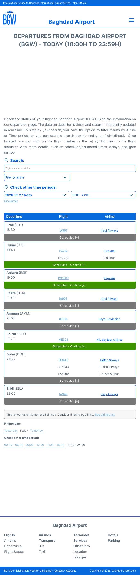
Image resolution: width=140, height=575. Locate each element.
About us (71, 570)
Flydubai (109, 250)
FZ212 (63, 250)
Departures (13, 546)
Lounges (80, 557)
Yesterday (11, 430)
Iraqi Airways (109, 230)
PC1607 (63, 278)
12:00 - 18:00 (55, 444)
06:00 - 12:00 (34, 444)
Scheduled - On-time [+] (69, 264)
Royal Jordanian (109, 319)
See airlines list (105, 414)
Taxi (42, 552)
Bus (41, 546)
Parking (114, 540)
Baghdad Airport (71, 22)
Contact (59, 570)
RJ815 (63, 319)
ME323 (63, 339)
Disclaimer (46, 570)
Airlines (45, 535)
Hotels (113, 535)
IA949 (63, 394)
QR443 (63, 360)
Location (80, 552)
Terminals (81, 535)
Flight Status (14, 552)
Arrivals (10, 540)
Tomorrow (36, 430)
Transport (47, 540)
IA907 (63, 230)
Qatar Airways (109, 360)
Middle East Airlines (109, 339)
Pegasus (109, 278)
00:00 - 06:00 (13, 444)
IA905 (63, 298)
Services (80, 540)
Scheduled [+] (69, 237)
